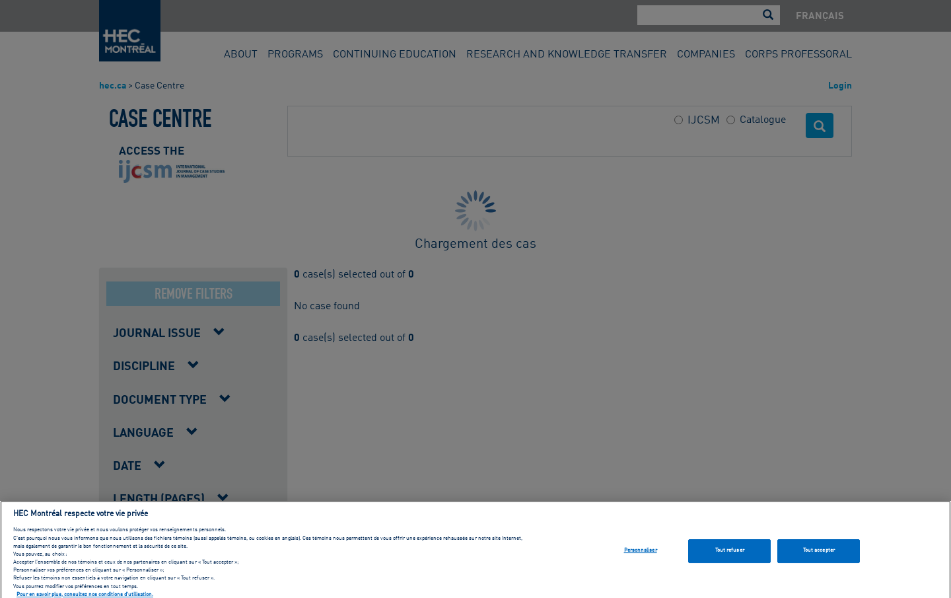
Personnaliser (640, 555)
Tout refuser (729, 555)
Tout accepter (819, 555)
